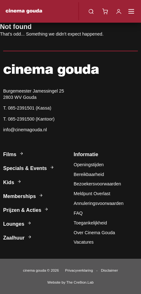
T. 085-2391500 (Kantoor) (28, 119)
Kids (12, 182)
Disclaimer (109, 270)
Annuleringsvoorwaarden (99, 203)
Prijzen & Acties (26, 210)
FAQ (78, 213)
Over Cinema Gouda (94, 232)
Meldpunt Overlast (92, 193)
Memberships (23, 196)
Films (13, 154)
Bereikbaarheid (89, 174)
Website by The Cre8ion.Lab (71, 282)
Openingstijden (89, 164)
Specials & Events (28, 168)
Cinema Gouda (24, 11)
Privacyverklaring (79, 270)
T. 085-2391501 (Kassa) (27, 107)
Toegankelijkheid (90, 222)
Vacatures (83, 242)
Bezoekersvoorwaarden (97, 183)
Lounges (17, 224)
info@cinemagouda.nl (25, 129)
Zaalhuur (17, 237)
